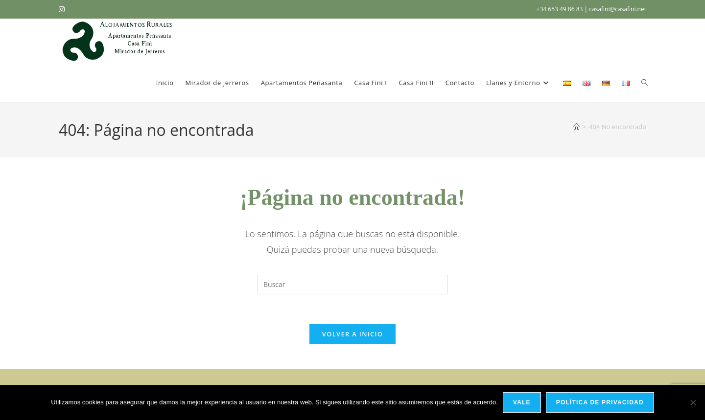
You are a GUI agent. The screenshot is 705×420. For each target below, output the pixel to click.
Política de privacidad (600, 402)
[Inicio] (576, 126)
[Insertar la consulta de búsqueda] (352, 284)
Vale (522, 402)
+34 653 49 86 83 (561, 9)
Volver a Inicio (352, 334)
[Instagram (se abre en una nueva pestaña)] (63, 9)
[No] (693, 402)
